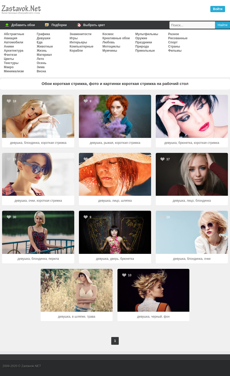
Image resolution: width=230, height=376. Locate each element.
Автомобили (13, 42)
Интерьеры (78, 42)
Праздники (143, 42)
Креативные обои (116, 38)
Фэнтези (10, 55)
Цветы (9, 59)
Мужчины (109, 50)
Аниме (9, 46)
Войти (217, 9)
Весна (41, 71)
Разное (173, 34)
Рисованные (178, 38)
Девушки (43, 38)
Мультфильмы (146, 34)
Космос (108, 34)
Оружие (141, 38)
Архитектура (13, 50)
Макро (8, 67)
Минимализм (14, 71)
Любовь (108, 42)
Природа (142, 46)
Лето (40, 59)
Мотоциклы (111, 46)
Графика (43, 34)
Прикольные (145, 50)
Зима (40, 67)
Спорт (172, 42)
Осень (41, 63)
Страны (174, 46)
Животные (45, 46)
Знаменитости (80, 34)
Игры (74, 38)
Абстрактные (14, 34)
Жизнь (42, 50)
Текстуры (11, 63)
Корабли (76, 50)
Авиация (10, 38)
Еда (39, 42)
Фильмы (175, 50)
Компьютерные (81, 46)
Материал (44, 55)
